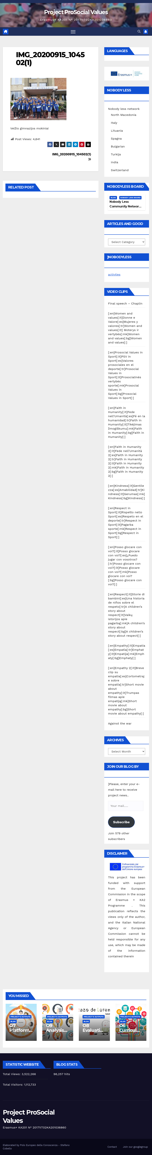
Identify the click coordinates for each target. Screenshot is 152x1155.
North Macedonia (123, 115)
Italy (114, 123)
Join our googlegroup (135, 1146)
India (114, 162)
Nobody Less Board (130, 198)
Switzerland (120, 170)
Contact (112, 1146)
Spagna (116, 138)
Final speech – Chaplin (125, 303)
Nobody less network (123, 109)
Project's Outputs (20, 1017)
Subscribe (121, 822)
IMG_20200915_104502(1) (50, 58)
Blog (113, 198)
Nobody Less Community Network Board (125, 206)
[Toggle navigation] (73, 31)
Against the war (119, 723)
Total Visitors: (13, 1085)
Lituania (117, 130)
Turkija (116, 154)
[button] (139, 31)
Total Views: (12, 1074)
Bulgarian (118, 146)
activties (114, 274)
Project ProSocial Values (76, 12)
